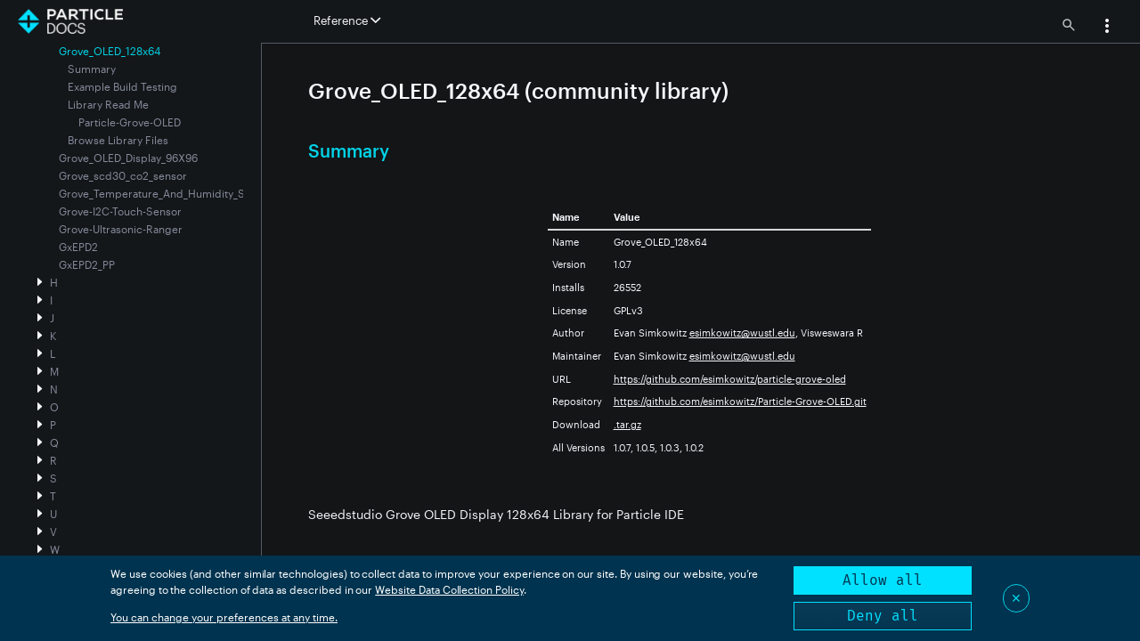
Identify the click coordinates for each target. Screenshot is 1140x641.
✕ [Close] (1016, 597)
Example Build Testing (122, 86)
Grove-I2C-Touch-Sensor (120, 211)
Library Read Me (108, 104)
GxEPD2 (78, 246)
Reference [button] (347, 20)
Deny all (882, 615)
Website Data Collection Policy (449, 589)
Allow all (883, 580)
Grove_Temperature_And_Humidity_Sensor (166, 193)
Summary (92, 68)
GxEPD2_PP (87, 264)
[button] (1107, 27)
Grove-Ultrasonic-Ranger (121, 229)
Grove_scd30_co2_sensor (123, 175)
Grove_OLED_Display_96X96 (128, 157)
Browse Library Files (118, 140)
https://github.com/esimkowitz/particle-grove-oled (730, 379)
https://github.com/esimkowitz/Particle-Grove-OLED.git (740, 401)
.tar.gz (627, 424)
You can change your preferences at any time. (224, 617)
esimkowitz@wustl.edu (742, 332)
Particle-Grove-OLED (129, 122)
